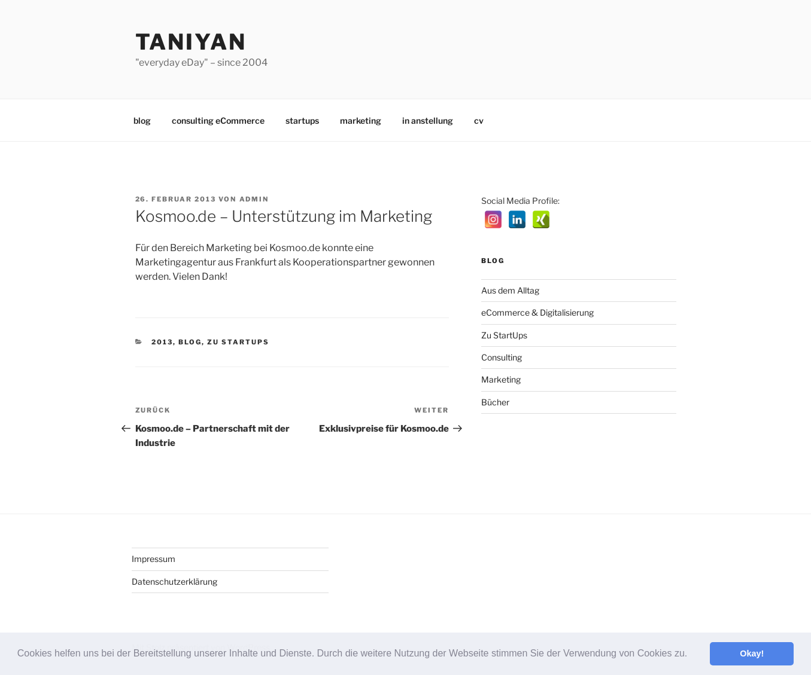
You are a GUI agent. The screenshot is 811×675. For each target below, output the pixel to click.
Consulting (501, 357)
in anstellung (427, 120)
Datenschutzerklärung (174, 581)
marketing (360, 120)
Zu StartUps (238, 342)
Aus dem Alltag (510, 290)
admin (254, 199)
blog (142, 120)
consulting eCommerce (218, 120)
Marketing (501, 379)
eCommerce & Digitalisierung (537, 312)
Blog (190, 342)
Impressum (153, 559)
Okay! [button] (752, 653)
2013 (162, 342)
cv (479, 120)
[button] (692, 654)
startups (302, 120)
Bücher (495, 402)
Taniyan (191, 42)
